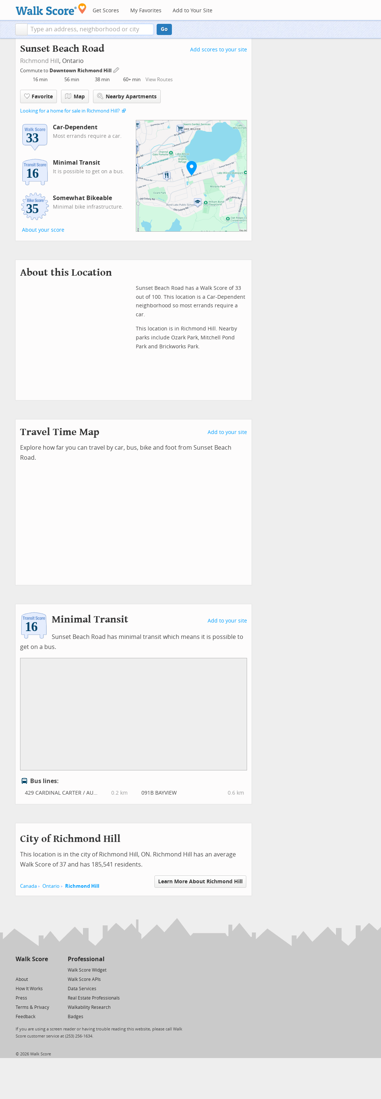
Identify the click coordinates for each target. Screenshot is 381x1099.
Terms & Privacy (32, 1007)
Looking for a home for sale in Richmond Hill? (70, 111)
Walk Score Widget (87, 970)
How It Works (29, 988)
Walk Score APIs (84, 979)
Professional (86, 959)
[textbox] (90, 29)
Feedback (25, 1016)
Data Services (82, 988)
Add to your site (227, 432)
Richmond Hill (39, 60)
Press (21, 998)
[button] (21, 29)
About (22, 979)
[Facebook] (31, 969)
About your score (43, 230)
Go (164, 29)
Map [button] (75, 96)
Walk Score (32, 959)
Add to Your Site (192, 10)
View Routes (159, 79)
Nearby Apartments (127, 96)
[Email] (43, 969)
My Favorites (145, 10)
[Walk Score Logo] (51, 9)
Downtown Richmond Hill (81, 70)
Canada (28, 886)
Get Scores (106, 10)
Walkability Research (89, 1007)
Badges (75, 1016)
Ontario (51, 886)
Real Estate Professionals (94, 998)
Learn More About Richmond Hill (200, 881)
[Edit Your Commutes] (116, 69)
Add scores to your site (218, 50)
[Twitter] (20, 969)
